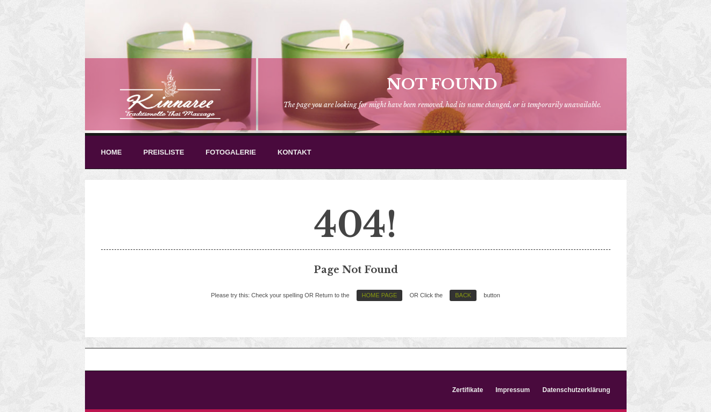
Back (463, 295)
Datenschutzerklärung (576, 390)
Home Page (379, 295)
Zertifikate (467, 390)
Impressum (512, 390)
